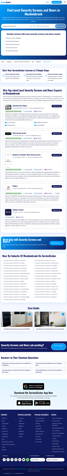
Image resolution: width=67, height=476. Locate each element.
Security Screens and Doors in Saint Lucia (46, 286)
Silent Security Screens (19, 133)
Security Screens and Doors (22, 61)
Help (3, 439)
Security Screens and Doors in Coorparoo (15, 271)
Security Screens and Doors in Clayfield (46, 268)
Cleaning (37, 436)
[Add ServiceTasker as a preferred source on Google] (33, 386)
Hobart (20, 436)
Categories (5, 434)
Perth (20, 428)
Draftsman (38, 426)
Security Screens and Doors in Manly (14, 281)
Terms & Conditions (57, 418)
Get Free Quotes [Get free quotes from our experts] (37, 459)
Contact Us (5, 431)
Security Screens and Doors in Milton (45, 281)
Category (9, 61)
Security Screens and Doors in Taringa (45, 292)
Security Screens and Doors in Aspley (14, 263)
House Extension (40, 418)
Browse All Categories (58, 433)
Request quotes (57, 106)
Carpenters (38, 428)
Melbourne (21, 423)
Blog (3, 421)
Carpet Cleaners (39, 431)
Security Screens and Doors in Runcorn (14, 286)
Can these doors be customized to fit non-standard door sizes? (16, 371)
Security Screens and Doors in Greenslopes (16, 276)
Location (21, 418)
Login (47, 2)
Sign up (4, 449)
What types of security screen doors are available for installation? (16, 364)
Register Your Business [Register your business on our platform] (55, 459)
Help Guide (55, 444)
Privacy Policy (56, 421)
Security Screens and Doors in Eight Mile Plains (17, 273)
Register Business (56, 2)
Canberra (21, 434)
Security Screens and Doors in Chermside (15, 268)
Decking (37, 423)
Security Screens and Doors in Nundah (45, 284)
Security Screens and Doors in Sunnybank (15, 292)
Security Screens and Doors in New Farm (15, 284)
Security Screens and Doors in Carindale (46, 265)
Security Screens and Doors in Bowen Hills (47, 263)
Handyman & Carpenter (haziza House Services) (27, 155)
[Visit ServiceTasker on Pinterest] (8, 459)
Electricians (38, 442)
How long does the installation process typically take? (49, 364)
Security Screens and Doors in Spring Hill (46, 289)
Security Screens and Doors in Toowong (15, 294)
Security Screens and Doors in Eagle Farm (46, 271)
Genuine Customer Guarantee (57, 424)
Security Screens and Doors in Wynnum (46, 297)
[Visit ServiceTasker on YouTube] (23, 459)
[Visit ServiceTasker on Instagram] (15, 459)
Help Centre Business (58, 449)
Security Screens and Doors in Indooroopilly (16, 278)
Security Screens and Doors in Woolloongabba (16, 297)
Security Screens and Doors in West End (46, 294)
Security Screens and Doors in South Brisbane (16, 289)
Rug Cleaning (39, 434)
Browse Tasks (56, 446)
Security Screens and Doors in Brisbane (15, 299)
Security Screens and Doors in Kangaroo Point (47, 278)
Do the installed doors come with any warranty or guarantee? (49, 371)
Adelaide (21, 431)
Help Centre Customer (58, 451)
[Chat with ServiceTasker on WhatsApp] (27, 459)
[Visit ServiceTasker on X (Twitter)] (12, 459)
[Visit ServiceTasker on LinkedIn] (19, 459)
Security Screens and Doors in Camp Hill (15, 265)
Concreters (38, 439)
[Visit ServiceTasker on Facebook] (4, 459)
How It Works (56, 430)
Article (4, 426)
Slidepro (15, 186)
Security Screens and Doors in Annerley (15, 260)
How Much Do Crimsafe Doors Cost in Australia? (50, 329)
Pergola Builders (39, 421)
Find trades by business (8, 444)
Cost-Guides (5, 423)
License (54, 438)
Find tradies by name (7, 442)
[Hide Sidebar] (64, 2)
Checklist (4, 428)
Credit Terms (55, 441)
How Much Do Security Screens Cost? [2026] (17, 329)
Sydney (21, 421)
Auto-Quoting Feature (58, 428)
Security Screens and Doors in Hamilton (46, 276)
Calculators (5, 436)
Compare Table (56, 436)
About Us (4, 418)
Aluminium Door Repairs (20, 106)
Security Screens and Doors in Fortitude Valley (48, 273)
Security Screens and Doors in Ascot (45, 260)
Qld (33, 61)
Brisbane (38, 61)
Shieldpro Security (18, 210)
